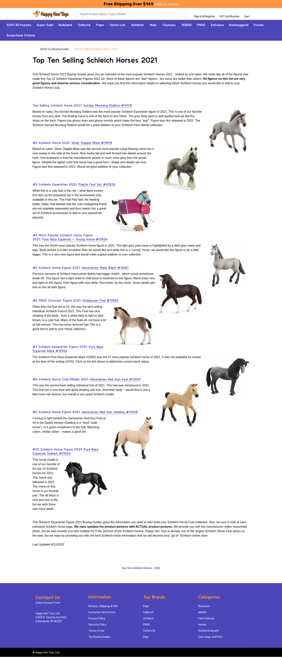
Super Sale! (45, 26)
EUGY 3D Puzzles (19, 26)
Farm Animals (206, 619)
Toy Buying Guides (99, 638)
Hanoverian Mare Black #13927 (105, 269)
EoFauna (217, 26)
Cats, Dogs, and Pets (210, 638)
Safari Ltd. (117, 26)
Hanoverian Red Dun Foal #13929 (115, 380)
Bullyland (65, 26)
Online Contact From (48, 604)
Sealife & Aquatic (208, 631)
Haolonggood (238, 26)
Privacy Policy (96, 619)
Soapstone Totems (21, 36)
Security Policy (97, 625)
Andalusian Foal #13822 (100, 301)
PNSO (201, 26)
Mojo (153, 26)
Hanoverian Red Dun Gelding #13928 (110, 413)
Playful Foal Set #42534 (96, 185)
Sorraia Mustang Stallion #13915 (107, 106)
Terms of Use (96, 631)
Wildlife (202, 613)
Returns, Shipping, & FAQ (103, 607)
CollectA (84, 26)
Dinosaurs (204, 607)
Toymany (169, 26)
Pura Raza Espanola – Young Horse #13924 (75, 240)
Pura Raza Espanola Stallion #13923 (65, 452)
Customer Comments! (101, 613)
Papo (100, 26)
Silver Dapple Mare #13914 (91, 144)
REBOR (187, 26)
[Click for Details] (167, 4)
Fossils (259, 26)
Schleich (137, 26)
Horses (202, 625)
